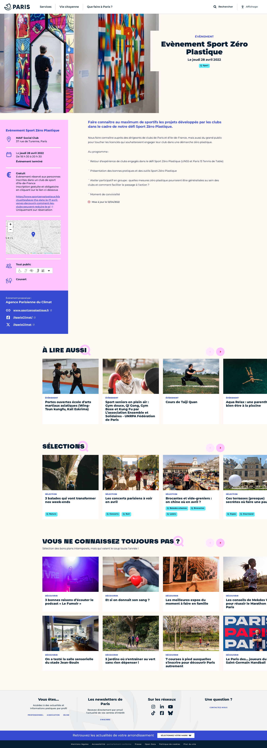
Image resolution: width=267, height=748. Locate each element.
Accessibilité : (111, 744)
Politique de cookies (169, 744)
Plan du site (190, 744)
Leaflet (33, 253)
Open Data (150, 744)
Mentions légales (80, 744)
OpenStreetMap (48, 253)
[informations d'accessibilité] (34, 270)
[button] (33, 234)
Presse (138, 744)
